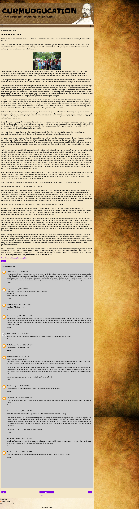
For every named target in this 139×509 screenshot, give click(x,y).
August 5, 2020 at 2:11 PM (24, 438)
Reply (9, 282)
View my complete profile (7, 504)
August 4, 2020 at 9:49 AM (22, 386)
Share (3, 261)
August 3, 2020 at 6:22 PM (21, 289)
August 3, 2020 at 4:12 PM (20, 271)
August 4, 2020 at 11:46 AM (24, 411)
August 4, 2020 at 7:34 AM (20, 356)
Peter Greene (6, 501)
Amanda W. (11, 316)
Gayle (9, 271)
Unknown (10, 304)
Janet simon (11, 452)
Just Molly (10, 397)
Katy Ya (9, 289)
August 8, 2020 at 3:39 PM (24, 452)
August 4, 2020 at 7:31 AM (25, 345)
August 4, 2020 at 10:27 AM (23, 397)
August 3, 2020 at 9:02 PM (22, 304)
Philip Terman (11, 345)
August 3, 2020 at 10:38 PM (24, 316)
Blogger (50, 507)
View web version (46, 496)
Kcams (9, 356)
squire (9, 333)
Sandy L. (10, 386)
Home (46, 492)
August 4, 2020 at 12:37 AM (20, 333)
